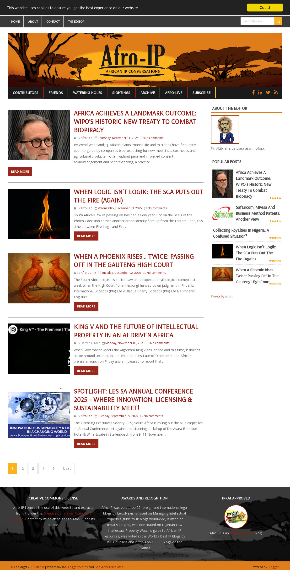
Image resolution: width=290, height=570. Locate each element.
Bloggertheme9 (77, 567)
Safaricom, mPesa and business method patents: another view (258, 213)
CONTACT (53, 21)
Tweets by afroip (222, 296)
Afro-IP (40, 567)
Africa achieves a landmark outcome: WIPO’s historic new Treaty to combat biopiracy (135, 121)
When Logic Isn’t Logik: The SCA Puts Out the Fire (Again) (256, 253)
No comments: (154, 138)
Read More (20, 171)
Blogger (273, 567)
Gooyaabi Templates (109, 567)
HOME (15, 21)
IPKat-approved (242, 533)
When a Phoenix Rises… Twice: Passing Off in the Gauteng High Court (134, 260)
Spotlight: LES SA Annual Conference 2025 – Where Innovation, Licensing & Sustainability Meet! (133, 399)
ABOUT (33, 21)
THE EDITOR (76, 21)
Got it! (265, 7)
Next (67, 468)
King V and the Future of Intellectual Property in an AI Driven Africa (136, 330)
